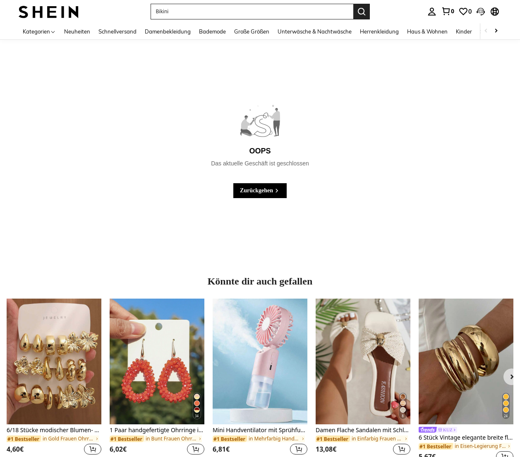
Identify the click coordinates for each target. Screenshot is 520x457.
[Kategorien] (39, 31)
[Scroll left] (486, 31)
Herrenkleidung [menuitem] (379, 31)
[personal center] (432, 12)
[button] (481, 12)
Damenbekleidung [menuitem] (168, 31)
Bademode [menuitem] (212, 31)
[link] (447, 11)
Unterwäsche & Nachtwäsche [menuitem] (315, 31)
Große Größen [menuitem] (251, 31)
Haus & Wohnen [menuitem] (427, 31)
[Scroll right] (496, 31)
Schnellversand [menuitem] (117, 31)
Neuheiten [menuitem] (77, 31)
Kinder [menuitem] (464, 31)
